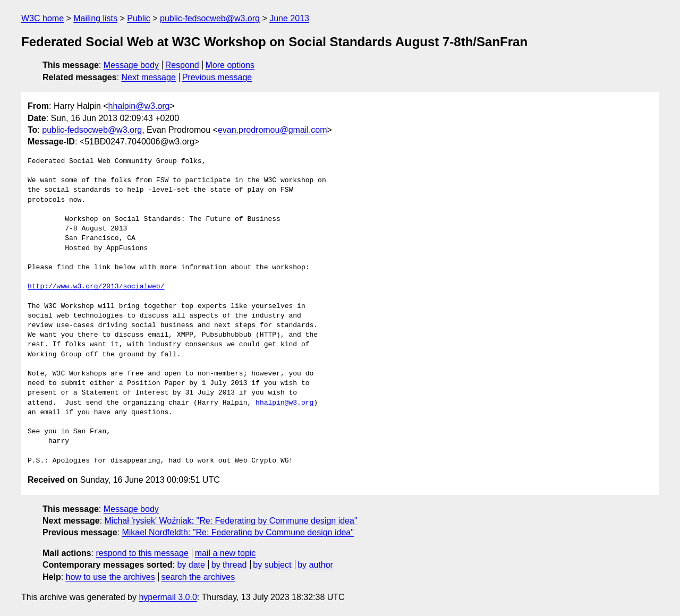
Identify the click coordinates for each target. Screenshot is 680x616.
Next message (149, 77)
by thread (229, 564)
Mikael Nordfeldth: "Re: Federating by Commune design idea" (237, 532)
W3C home (42, 18)
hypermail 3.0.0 (168, 597)
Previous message (217, 77)
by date (191, 564)
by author (315, 564)
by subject (272, 564)
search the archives (198, 576)
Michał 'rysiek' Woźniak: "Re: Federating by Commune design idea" (231, 520)
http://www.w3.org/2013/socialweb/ (96, 287)
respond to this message (142, 553)
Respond (182, 65)
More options (230, 65)
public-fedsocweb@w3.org (210, 18)
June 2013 (289, 18)
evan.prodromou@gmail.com (272, 129)
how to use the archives (110, 576)
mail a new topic (225, 553)
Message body (131, 65)
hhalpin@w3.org (139, 105)
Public (138, 18)
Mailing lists (95, 18)
